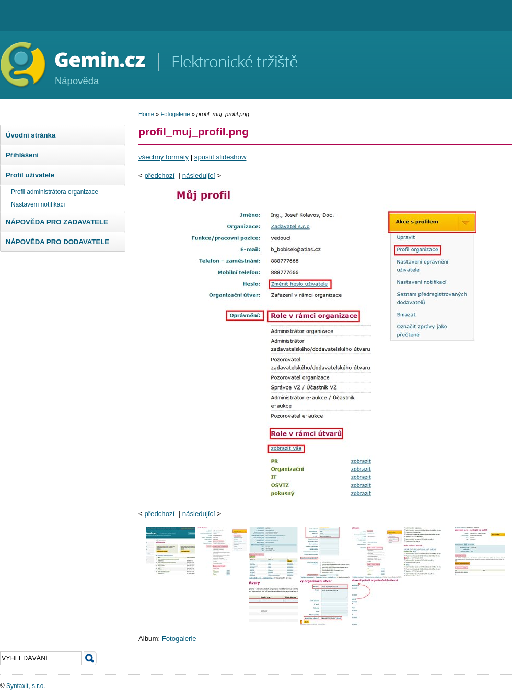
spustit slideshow (220, 157)
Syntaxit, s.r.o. (25, 686)
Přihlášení (22, 155)
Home (146, 114)
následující (198, 175)
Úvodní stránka (30, 135)
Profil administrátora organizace (54, 192)
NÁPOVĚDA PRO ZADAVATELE (57, 222)
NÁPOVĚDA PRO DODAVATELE (57, 242)
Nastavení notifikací (38, 204)
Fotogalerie (175, 114)
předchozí (159, 175)
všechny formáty (163, 157)
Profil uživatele (30, 175)
